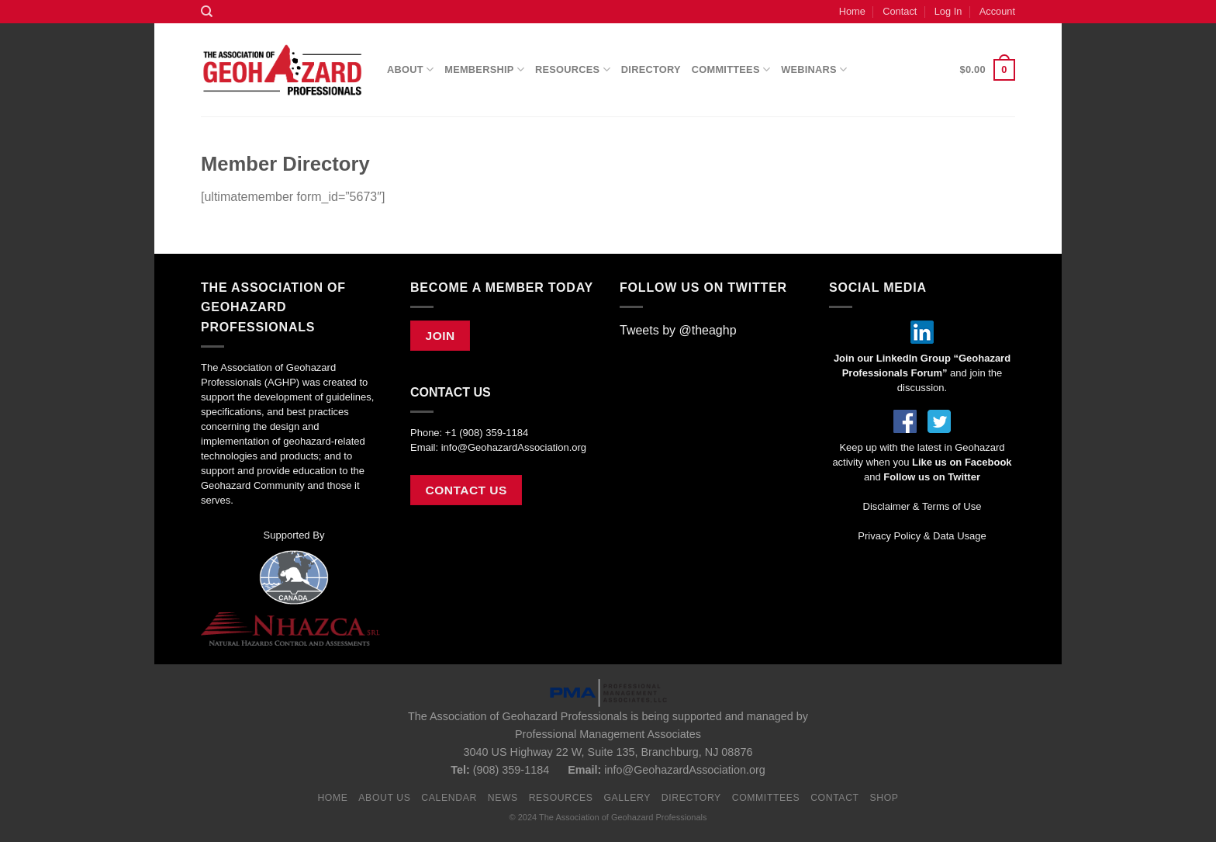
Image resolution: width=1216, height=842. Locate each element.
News (503, 797)
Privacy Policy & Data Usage (922, 536)
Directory (651, 69)
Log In (948, 11)
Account (997, 11)
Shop (883, 797)
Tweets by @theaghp (678, 330)
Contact (900, 11)
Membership (484, 69)
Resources (572, 69)
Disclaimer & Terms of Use (922, 506)
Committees (731, 69)
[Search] (206, 12)
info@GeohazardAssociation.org (513, 447)
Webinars (814, 69)
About (410, 69)
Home (852, 11)
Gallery (627, 797)
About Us (384, 797)
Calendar (449, 797)
